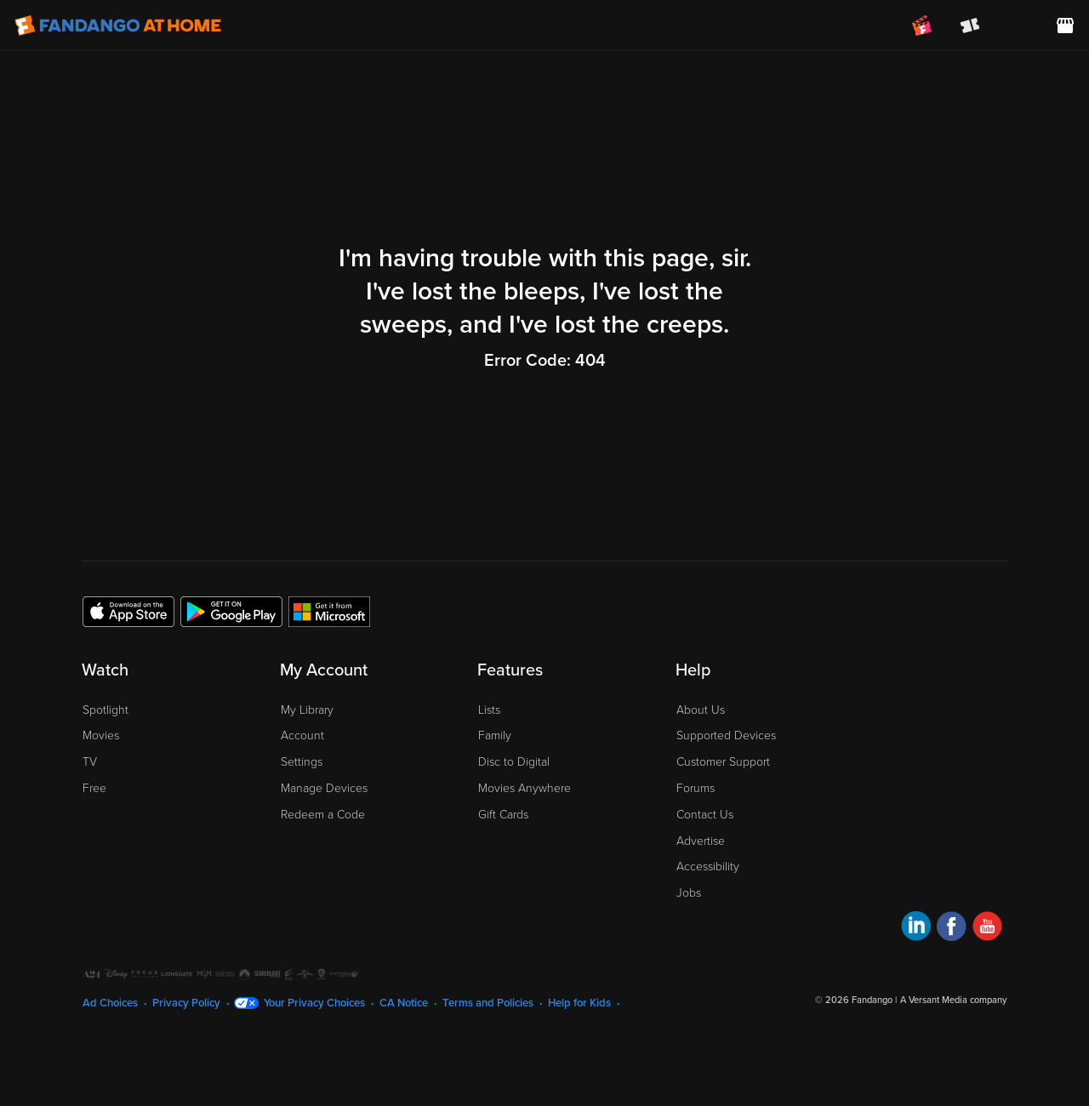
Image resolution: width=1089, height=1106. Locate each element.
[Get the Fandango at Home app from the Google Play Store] (231, 611)
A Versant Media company (953, 1000)
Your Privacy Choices (314, 1003)
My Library (307, 710)
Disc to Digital (514, 762)
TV (90, 762)
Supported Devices (726, 735)
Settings (301, 762)
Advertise (700, 841)
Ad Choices (110, 1003)
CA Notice (403, 1003)
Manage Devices (324, 788)
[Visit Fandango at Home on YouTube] (987, 928)
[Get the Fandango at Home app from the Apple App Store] (128, 611)
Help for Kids (579, 1003)
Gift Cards (503, 814)
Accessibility (707, 866)
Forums (695, 788)
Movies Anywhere (524, 788)
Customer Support (723, 762)
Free (94, 788)
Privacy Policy (186, 1003)
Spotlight (105, 710)
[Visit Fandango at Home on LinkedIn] (916, 928)
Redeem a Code (323, 814)
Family (494, 735)
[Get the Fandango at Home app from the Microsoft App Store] (329, 611)
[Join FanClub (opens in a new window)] (922, 25)
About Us (700, 710)
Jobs (688, 893)
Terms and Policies (487, 1003)
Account (302, 735)
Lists (489, 710)
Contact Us (704, 814)
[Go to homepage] (118, 25)
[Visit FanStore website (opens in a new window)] (1065, 25)
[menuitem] (1017, 25)
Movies (101, 735)
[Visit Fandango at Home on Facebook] (951, 928)
